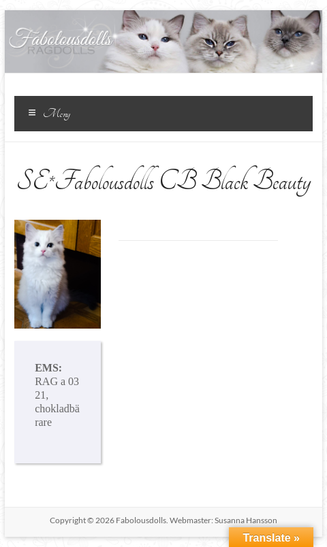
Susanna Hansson (246, 520)
